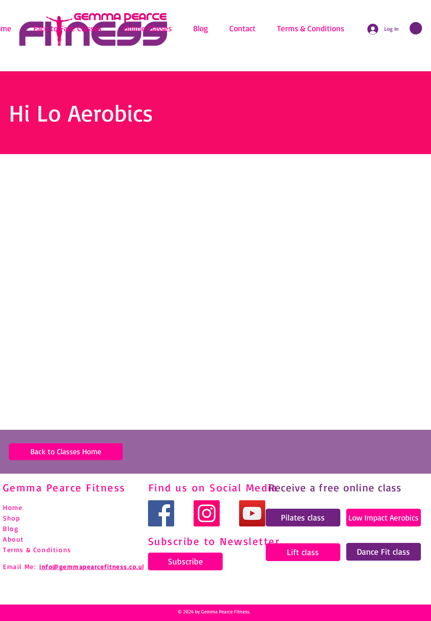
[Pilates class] (303, 517)
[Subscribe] (185, 561)
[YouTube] (252, 513)
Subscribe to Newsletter (214, 541)
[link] (415, 28)
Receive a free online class (335, 487)
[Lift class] (303, 552)
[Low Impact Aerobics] (383, 517)
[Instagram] (207, 513)
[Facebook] (161, 513)
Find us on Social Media (213, 487)
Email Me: (19, 566)
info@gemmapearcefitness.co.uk (92, 567)
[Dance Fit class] (383, 552)
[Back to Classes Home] (66, 451)
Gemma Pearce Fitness (64, 487)
